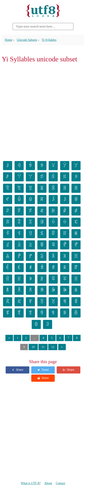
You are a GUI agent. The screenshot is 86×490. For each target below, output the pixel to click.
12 (52, 347)
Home (8, 39)
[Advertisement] (43, 111)
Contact (60, 483)
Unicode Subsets (27, 39)
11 (42, 347)
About (48, 483)
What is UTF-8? (31, 483)
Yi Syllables (49, 39)
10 (33, 347)
